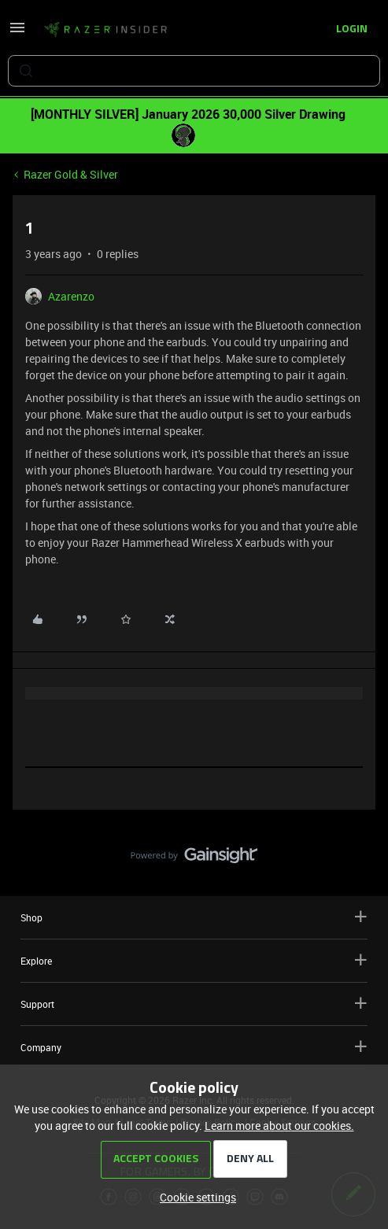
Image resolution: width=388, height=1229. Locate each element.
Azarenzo (71, 296)
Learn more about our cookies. (279, 1125)
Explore (194, 960)
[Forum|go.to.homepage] (105, 29)
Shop (194, 917)
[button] (17, 32)
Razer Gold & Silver (71, 174)
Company (194, 1047)
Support (194, 1003)
